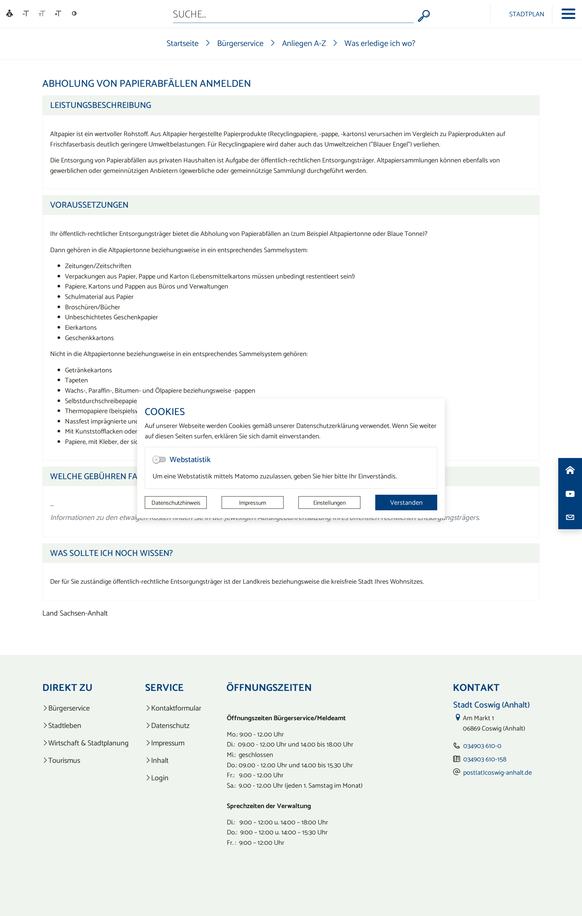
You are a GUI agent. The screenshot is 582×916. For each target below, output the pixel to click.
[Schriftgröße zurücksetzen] (42, 14)
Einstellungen (329, 502)
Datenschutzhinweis (175, 502)
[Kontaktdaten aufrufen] (570, 517)
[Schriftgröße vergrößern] (58, 14)
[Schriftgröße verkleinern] (25, 14)
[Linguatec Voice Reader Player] (9, 14)
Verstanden (406, 502)
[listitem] (85, 708)
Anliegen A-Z (304, 43)
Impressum (252, 502)
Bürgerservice (240, 43)
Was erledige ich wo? (379, 43)
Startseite (183, 43)
